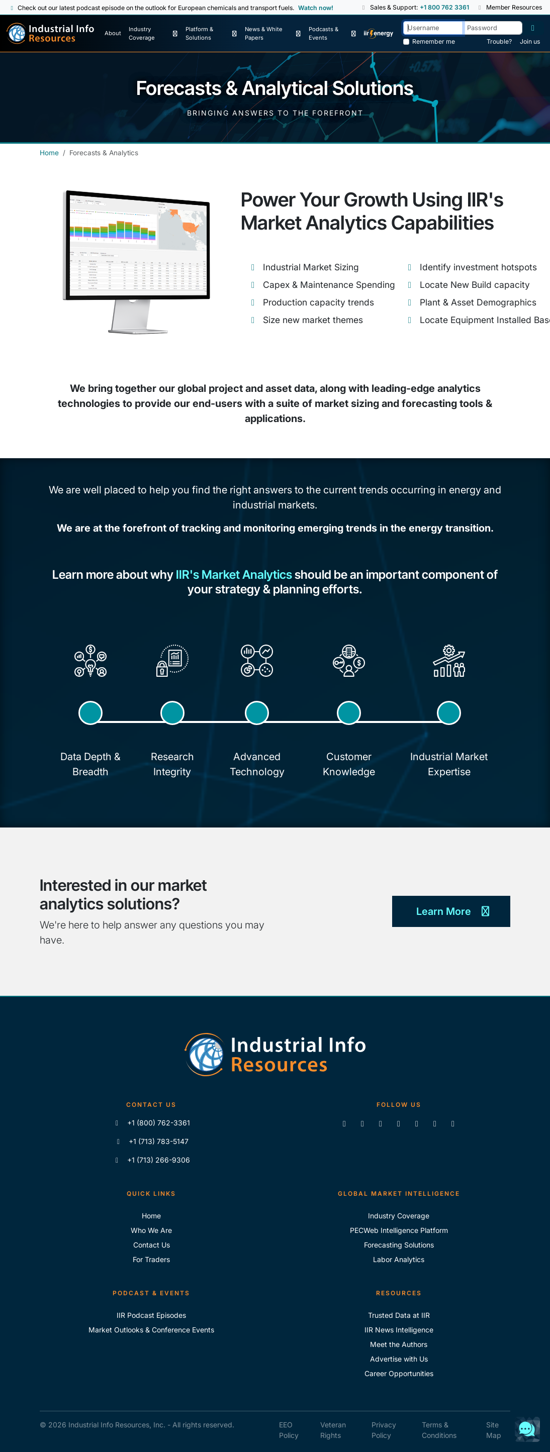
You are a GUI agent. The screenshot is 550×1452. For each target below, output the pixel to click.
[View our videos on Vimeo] (417, 1123)
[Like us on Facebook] (362, 1123)
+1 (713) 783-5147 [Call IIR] (151, 1141)
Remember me (433, 41)
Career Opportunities (398, 1373)
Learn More (451, 911)
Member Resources (509, 7)
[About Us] (113, 33)
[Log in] (533, 28)
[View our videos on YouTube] (399, 1123)
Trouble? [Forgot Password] (499, 41)
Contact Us (151, 1244)
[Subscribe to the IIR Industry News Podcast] (435, 1123)
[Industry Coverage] (153, 33)
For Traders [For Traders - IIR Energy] (151, 1259)
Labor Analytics (398, 1259)
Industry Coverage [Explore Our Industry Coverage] (398, 1215)
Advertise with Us (399, 1359)
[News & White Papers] (273, 33)
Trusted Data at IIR (399, 1315)
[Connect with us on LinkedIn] (344, 1123)
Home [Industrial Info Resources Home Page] (49, 153)
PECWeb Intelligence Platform (399, 1230)
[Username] (433, 28)
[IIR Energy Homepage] (379, 33)
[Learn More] (451, 912)
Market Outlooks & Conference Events (151, 1329)
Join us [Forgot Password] (530, 41)
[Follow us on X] (381, 1123)
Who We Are (151, 1230)
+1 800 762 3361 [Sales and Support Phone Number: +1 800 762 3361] (444, 7)
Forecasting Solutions (399, 1244)
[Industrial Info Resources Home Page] (50, 33)
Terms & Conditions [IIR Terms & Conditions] (439, 1429)
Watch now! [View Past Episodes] (315, 8)
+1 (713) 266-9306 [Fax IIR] (152, 1160)
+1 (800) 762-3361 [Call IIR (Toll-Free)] (152, 1122)
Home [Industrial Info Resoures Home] (151, 1215)
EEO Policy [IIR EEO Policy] (289, 1429)
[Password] (492, 28)
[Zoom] (453, 1123)
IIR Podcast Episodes (151, 1315)
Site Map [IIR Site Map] (493, 1429)
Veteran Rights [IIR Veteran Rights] (333, 1429)
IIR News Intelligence (398, 1329)
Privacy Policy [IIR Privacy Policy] (384, 1429)
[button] (364, 8)
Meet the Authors (398, 1344)
